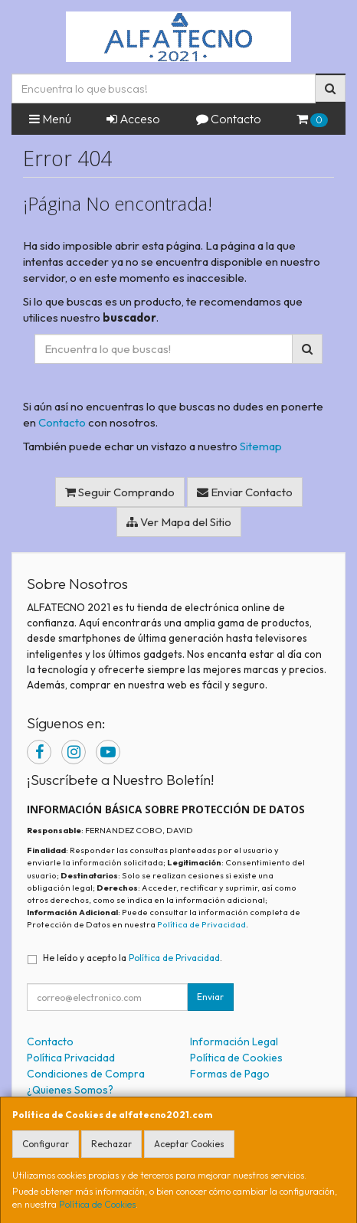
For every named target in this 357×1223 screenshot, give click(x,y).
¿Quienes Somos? (70, 1090)
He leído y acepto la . (132, 957)
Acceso (133, 118)
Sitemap (261, 446)
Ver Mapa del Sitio (178, 522)
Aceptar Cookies (189, 1143)
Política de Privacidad (201, 924)
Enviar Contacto (245, 492)
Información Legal (234, 1041)
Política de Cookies (97, 1204)
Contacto (228, 118)
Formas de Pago (230, 1074)
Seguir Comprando (120, 492)
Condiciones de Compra (86, 1074)
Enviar (210, 996)
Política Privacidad (71, 1057)
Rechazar (111, 1143)
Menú (50, 118)
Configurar (45, 1143)
